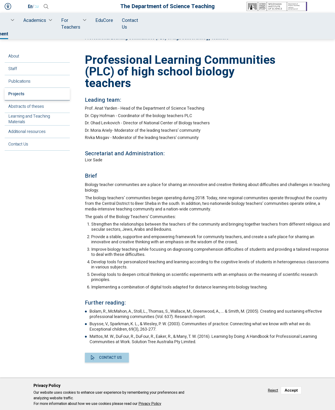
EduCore (263, 20)
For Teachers (225, 20)
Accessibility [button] (8, 6)
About (13, 56)
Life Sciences (173, 33)
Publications (19, 81)
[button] (47, 6)
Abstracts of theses (26, 106)
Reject (273, 390)
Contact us (110, 357)
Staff (80, 20)
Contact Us (292, 20)
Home (34, 20)
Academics (185, 20)
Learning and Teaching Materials (29, 119)
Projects (16, 94)
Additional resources (27, 132)
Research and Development (129, 20)
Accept (291, 390)
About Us (56, 20)
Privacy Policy (149, 404)
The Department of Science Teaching (167, 6)
